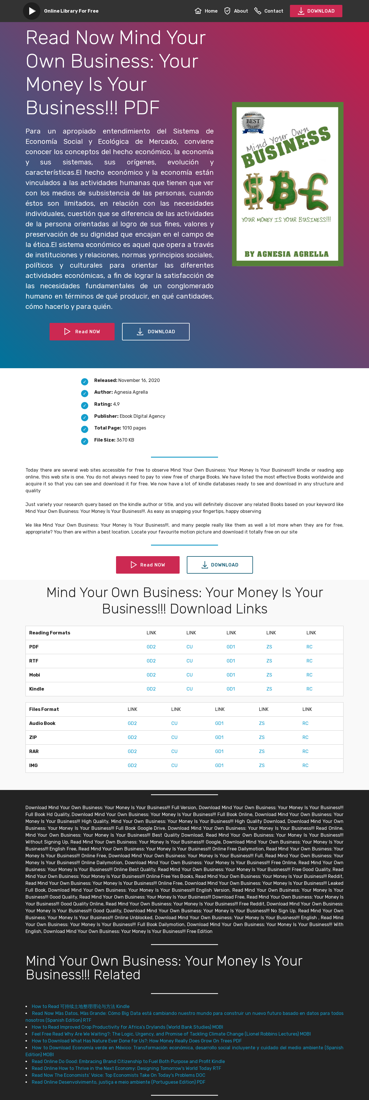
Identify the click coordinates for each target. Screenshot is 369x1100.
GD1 (231, 647)
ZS (269, 647)
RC (310, 647)
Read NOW (82, 332)
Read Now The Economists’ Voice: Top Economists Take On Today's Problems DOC (118, 1075)
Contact (268, 11)
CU (190, 647)
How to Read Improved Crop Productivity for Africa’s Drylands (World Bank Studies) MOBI (127, 1027)
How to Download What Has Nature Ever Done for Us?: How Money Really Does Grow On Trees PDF (137, 1041)
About (236, 11)
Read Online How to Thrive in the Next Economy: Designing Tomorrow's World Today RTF (126, 1068)
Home (206, 11)
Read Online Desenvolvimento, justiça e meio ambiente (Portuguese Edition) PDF (118, 1082)
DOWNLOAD (316, 11)
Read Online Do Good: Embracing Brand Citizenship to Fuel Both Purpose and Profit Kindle (128, 1061)
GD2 (151, 647)
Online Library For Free (71, 11)
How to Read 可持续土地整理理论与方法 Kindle (80, 1006)
